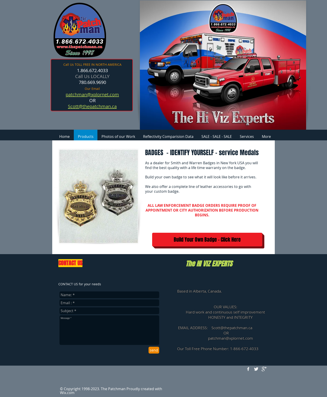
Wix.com (67, 392)
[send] (154, 350)
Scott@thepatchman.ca (231, 327)
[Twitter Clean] (256, 369)
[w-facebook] (248, 369)
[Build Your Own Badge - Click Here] (207, 239)
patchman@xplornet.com (230, 338)
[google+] (264, 369)
